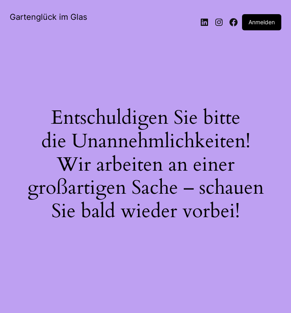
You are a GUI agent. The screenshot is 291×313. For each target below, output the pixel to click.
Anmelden (262, 22)
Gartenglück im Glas (48, 17)
